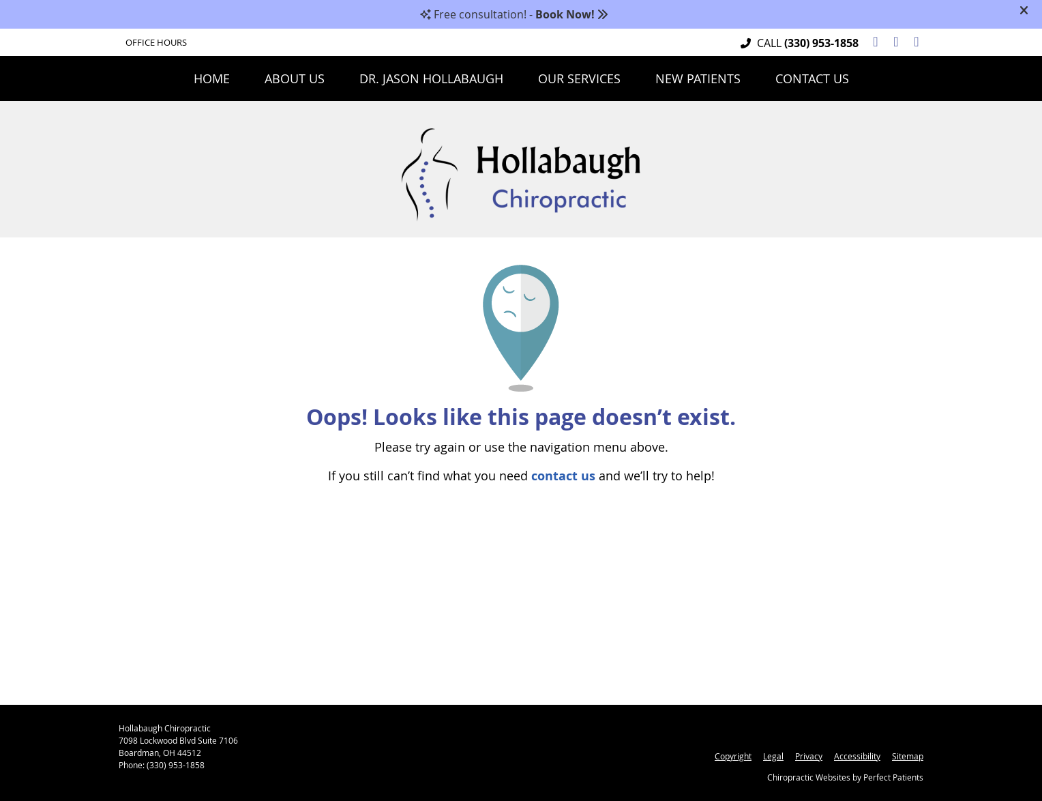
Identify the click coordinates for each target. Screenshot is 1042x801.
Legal (773, 756)
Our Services (579, 78)
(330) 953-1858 (821, 42)
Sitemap (907, 756)
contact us (563, 475)
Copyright (733, 756)
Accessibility (857, 756)
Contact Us (812, 78)
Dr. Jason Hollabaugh (431, 78)
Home (212, 78)
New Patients (698, 78)
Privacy (808, 756)
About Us (295, 78)
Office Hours (156, 42)
